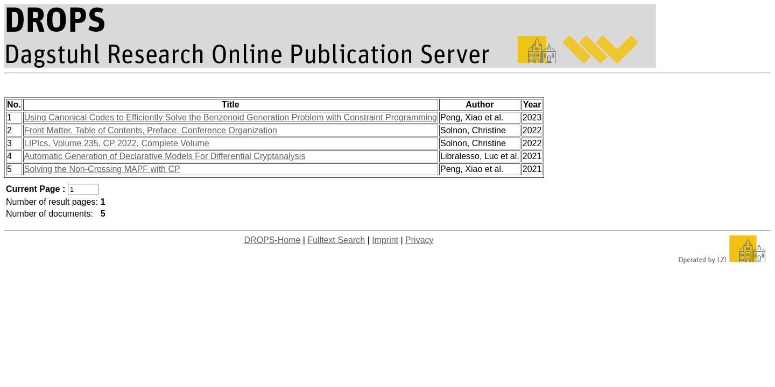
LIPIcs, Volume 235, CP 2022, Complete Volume (116, 143)
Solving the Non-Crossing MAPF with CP (102, 169)
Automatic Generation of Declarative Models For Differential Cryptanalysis (165, 156)
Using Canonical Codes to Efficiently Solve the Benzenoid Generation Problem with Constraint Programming (230, 117)
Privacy (419, 240)
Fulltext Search (336, 240)
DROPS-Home (272, 240)
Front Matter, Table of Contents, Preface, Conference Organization (150, 130)
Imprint (385, 240)
